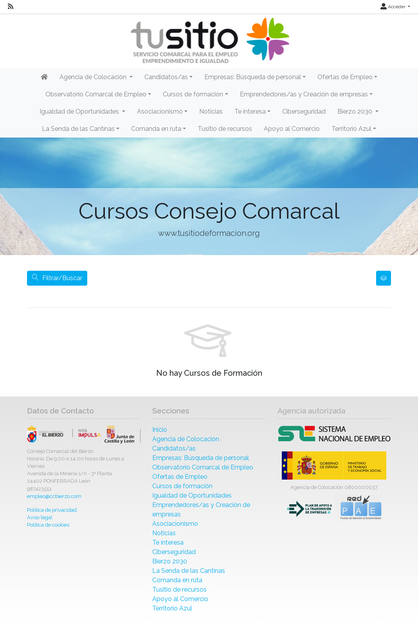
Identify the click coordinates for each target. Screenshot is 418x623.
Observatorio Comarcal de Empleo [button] (95, 94)
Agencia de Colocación (185, 439)
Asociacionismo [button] (160, 111)
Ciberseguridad (304, 111)
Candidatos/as (174, 448)
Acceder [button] (393, 6)
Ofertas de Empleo (179, 476)
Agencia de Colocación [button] (93, 77)
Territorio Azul (172, 608)
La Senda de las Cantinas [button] (78, 128)
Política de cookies (48, 525)
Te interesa (168, 542)
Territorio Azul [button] (351, 128)
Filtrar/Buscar (57, 278)
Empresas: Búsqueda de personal (200, 458)
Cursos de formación (182, 486)
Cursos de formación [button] (193, 94)
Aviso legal (39, 517)
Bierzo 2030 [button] (355, 111)
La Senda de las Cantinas (188, 570)
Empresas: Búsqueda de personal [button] (252, 77)
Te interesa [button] (250, 111)
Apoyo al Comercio (292, 128)
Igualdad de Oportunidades (192, 495)
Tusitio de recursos (225, 128)
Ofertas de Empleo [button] (345, 77)
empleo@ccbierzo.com (54, 496)
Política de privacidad (52, 510)
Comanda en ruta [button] (156, 128)
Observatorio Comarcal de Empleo (202, 467)
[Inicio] (209, 40)
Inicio (159, 429)
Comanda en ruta (177, 580)
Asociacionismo (175, 523)
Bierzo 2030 (169, 561)
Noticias (211, 111)
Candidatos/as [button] (166, 77)
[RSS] (10, 6)
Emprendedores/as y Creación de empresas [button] (304, 94)
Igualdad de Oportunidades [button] (80, 111)
